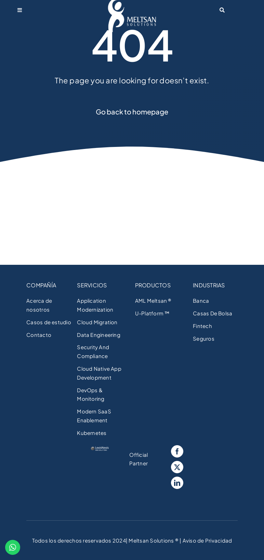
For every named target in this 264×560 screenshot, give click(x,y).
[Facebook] (177, 451)
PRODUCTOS (153, 285)
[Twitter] (177, 467)
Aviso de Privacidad (206, 540)
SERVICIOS (92, 285)
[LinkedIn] (177, 483)
